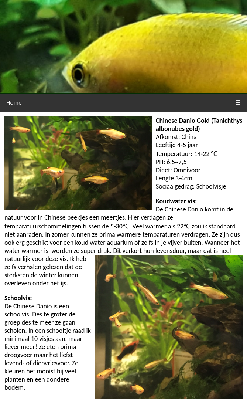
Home (14, 102)
